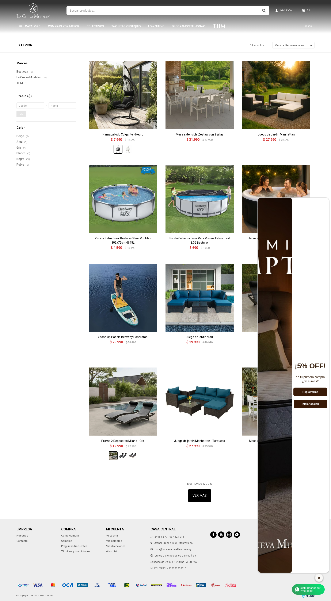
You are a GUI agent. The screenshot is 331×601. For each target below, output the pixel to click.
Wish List (111, 551)
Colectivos (95, 26)
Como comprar (70, 535)
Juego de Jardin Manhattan (276, 134)
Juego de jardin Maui (199, 337)
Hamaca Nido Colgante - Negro (123, 134)
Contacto (22, 540)
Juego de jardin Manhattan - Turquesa (199, 441)
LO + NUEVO (156, 26)
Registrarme (310, 391)
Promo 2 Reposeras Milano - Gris (123, 441)
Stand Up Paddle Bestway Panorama (123, 337)
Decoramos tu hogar (188, 26)
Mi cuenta (112, 535)
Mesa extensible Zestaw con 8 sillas (199, 134)
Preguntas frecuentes (74, 546)
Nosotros (22, 535)
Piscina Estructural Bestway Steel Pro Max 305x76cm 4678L (123, 240)
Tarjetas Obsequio (126, 26)
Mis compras (114, 540)
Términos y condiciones (75, 551)
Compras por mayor (63, 26)
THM (219, 26)
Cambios (66, 540)
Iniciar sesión (310, 403)
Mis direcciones (115, 546)
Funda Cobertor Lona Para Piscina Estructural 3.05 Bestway (200, 240)
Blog (308, 26)
